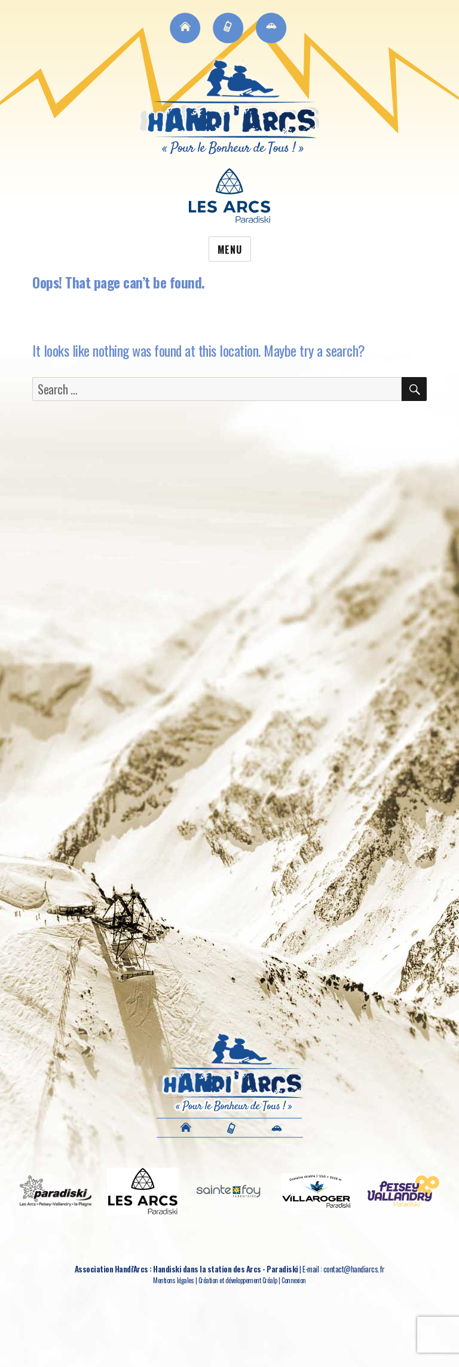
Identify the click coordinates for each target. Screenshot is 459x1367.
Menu (230, 249)
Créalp (269, 1280)
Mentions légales (173, 1280)
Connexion (293, 1280)
